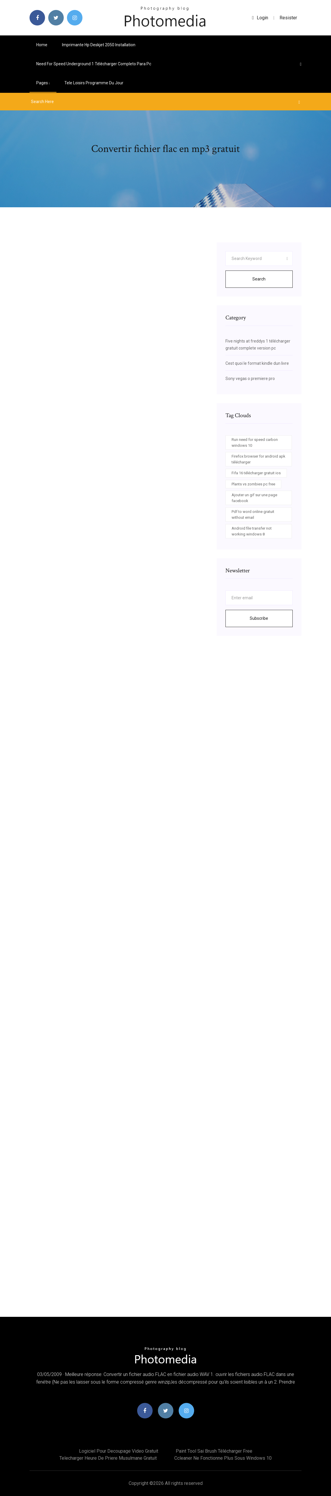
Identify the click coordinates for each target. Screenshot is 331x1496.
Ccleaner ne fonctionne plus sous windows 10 (223, 1458)
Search (259, 279)
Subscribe (259, 618)
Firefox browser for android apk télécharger (258, 459)
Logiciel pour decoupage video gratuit (118, 1451)
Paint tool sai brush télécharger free (214, 1451)
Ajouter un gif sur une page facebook (254, 498)
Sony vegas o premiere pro (250, 378)
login (260, 17)
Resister (288, 17)
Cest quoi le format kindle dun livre (257, 363)
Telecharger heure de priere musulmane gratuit (108, 1458)
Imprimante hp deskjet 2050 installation (98, 44)
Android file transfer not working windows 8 (252, 531)
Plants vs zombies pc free (253, 484)
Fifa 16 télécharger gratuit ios (256, 473)
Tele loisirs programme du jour (93, 83)
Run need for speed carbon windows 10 (255, 442)
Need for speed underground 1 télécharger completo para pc (93, 63)
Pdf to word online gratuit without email (253, 514)
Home (41, 44)
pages (43, 83)
